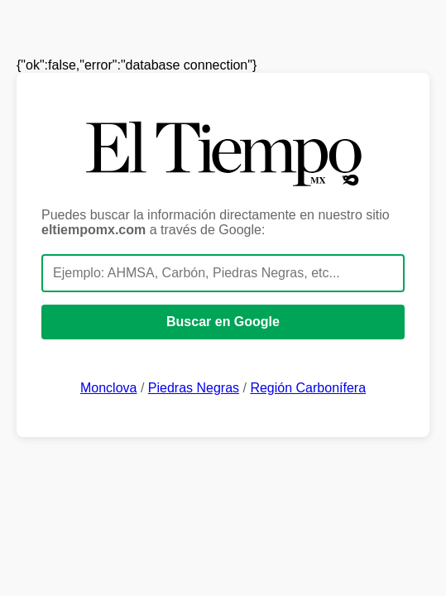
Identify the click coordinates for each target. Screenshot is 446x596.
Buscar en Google (223, 322)
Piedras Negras (193, 388)
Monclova (108, 388)
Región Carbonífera (308, 388)
